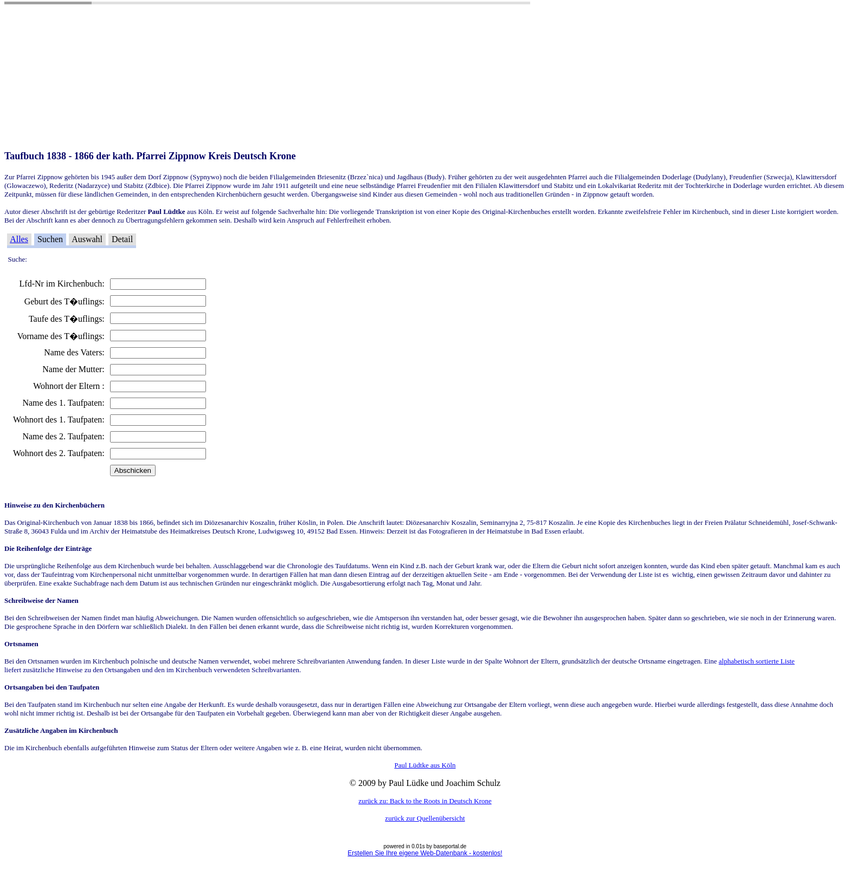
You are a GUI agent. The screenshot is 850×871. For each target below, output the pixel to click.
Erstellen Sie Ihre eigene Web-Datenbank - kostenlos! (424, 853)
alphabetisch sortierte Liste (757, 661)
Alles (19, 239)
